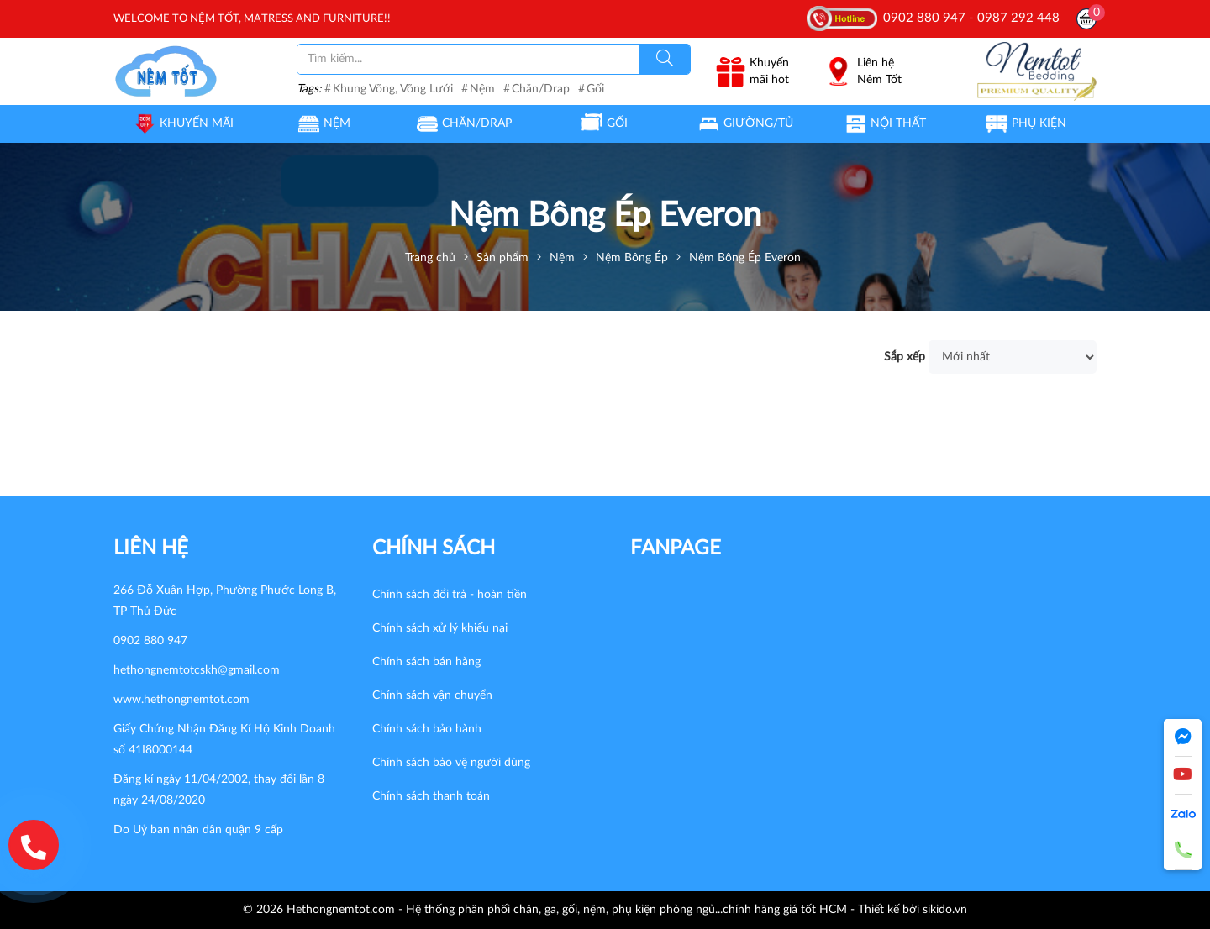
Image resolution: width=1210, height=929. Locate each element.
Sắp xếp (904, 357)
